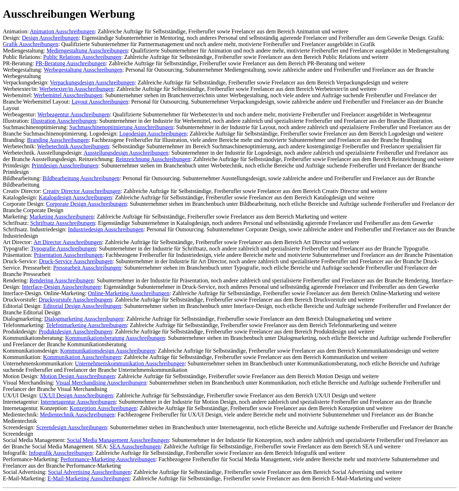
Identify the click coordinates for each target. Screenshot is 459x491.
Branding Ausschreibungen (58, 140)
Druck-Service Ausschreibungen (76, 261)
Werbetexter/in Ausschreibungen (76, 89)
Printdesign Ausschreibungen (65, 165)
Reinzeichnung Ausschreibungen (153, 159)
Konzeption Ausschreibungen (103, 408)
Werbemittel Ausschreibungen (68, 95)
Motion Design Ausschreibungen (77, 376)
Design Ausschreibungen (50, 38)
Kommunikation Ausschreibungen (82, 357)
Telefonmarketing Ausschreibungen (86, 325)
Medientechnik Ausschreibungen (77, 415)
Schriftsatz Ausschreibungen (62, 223)
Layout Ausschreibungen (99, 102)
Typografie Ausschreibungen (63, 249)
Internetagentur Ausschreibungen (78, 402)
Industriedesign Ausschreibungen (106, 229)
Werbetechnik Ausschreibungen (73, 146)
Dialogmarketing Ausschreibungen (84, 319)
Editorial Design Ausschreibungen (82, 306)
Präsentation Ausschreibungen (68, 255)
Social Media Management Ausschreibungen (118, 440)
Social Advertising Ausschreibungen (89, 472)
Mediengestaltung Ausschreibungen (87, 51)
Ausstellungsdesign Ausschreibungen (126, 153)
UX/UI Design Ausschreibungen (76, 395)
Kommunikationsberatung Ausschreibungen (115, 338)
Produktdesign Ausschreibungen (75, 332)
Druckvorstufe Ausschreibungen (75, 300)
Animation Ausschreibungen (62, 31)
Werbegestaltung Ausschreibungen (83, 70)
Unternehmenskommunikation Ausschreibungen (130, 363)
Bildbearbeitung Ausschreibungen (81, 178)
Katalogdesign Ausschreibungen (75, 197)
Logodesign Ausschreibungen (153, 134)
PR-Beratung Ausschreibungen (70, 63)
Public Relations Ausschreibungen (82, 57)
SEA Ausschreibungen (135, 446)
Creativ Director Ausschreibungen (82, 191)
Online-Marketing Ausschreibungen (128, 293)
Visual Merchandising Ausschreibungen (101, 383)
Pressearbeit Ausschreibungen (87, 268)
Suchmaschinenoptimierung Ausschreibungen (121, 127)
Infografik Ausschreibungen (60, 453)
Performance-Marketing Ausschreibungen (107, 459)
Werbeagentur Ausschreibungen (73, 114)
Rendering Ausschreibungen (61, 280)
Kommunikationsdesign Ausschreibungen (107, 351)
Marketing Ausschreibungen (61, 217)
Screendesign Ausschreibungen (71, 427)
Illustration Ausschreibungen (63, 121)
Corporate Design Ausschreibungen (86, 204)
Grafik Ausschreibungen (30, 44)
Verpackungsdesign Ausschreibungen (92, 82)
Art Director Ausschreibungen (67, 242)
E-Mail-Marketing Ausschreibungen (89, 478)
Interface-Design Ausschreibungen (61, 287)
